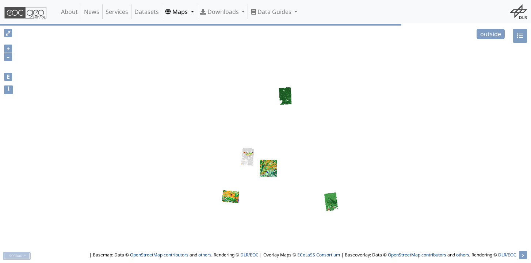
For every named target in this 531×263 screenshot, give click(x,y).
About (69, 12)
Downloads (220, 12)
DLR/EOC (249, 255)
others (204, 255)
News (91, 12)
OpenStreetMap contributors (159, 255)
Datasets (146, 12)
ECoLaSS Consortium (318, 255)
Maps (177, 12)
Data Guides (272, 12)
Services (117, 12)
